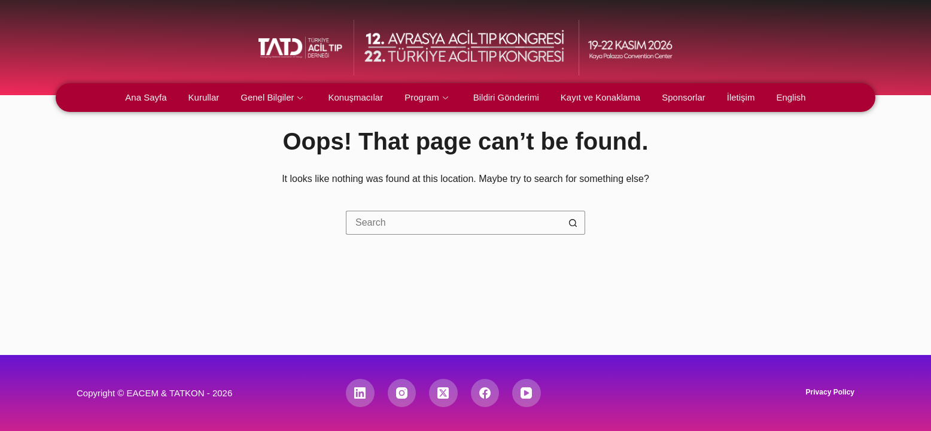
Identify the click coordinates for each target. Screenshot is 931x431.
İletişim (741, 97)
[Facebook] (485, 393)
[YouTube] (526, 393)
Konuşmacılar (355, 97)
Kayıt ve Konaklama (600, 97)
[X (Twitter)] (443, 393)
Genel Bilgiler (272, 97)
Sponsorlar (683, 97)
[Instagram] (402, 393)
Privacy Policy (830, 392)
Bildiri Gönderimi (506, 97)
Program (426, 97)
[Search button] (573, 223)
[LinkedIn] (360, 393)
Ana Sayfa (145, 97)
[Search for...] (453, 223)
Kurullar (204, 97)
